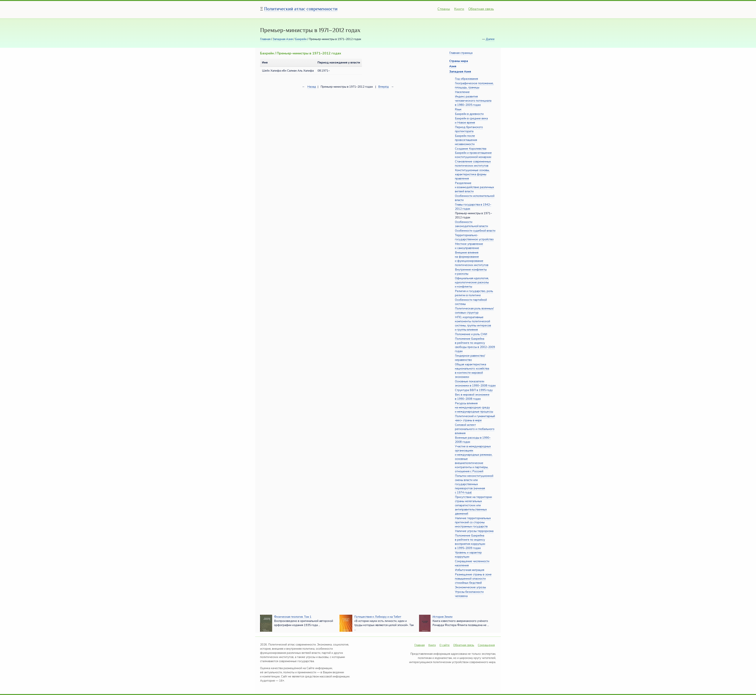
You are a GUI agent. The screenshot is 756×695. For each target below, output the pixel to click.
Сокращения (486, 645)
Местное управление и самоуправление (469, 246)
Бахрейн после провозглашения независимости (466, 140)
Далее (490, 39)
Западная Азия (283, 39)
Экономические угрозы (470, 587)
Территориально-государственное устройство (474, 237)
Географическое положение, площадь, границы (474, 85)
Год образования (466, 79)
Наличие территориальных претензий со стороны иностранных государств (473, 522)
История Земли (442, 617)
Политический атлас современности (301, 8)
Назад (311, 87)
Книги (459, 9)
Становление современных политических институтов (473, 164)
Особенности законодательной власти (471, 224)
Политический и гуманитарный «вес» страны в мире (475, 418)
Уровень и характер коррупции (468, 555)
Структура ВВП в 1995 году (474, 390)
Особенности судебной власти (475, 231)
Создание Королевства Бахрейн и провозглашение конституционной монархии (473, 153)
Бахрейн (301, 39)
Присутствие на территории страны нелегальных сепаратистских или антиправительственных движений (473, 505)
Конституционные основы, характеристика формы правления (472, 174)
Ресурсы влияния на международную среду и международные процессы (474, 407)
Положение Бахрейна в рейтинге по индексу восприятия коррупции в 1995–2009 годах (470, 542)
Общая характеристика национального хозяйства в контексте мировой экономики (472, 371)
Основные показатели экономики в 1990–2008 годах (475, 383)
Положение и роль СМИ (471, 334)
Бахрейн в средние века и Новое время (471, 120)
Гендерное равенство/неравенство (470, 358)
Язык (458, 109)
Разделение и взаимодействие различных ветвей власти (474, 187)
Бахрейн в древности (469, 114)
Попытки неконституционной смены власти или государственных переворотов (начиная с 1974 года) (474, 484)
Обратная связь (481, 9)
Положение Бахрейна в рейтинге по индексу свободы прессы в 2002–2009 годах (475, 345)
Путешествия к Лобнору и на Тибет (377, 617)
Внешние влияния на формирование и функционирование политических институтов (471, 259)
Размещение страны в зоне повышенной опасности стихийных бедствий (473, 579)
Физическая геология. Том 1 (292, 617)
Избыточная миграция (469, 570)
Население (462, 92)
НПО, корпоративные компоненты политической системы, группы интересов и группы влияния (473, 323)
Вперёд (383, 87)
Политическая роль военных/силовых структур (474, 311)
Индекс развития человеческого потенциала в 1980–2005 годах (473, 101)
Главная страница (460, 53)
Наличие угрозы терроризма (474, 531)
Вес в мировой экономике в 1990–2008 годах (472, 397)
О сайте (444, 645)
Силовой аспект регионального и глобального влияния (474, 429)
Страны (444, 9)
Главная (265, 39)
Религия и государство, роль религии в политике (474, 293)
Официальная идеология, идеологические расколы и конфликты (472, 282)
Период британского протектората (469, 129)
